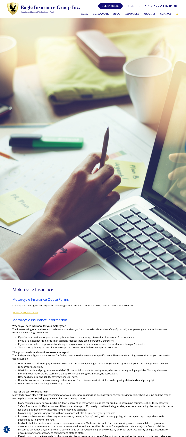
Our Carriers (110, 6)
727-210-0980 (153, 5)
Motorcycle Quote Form (25, 312)
